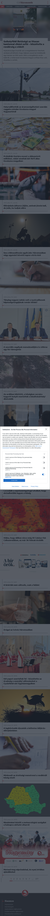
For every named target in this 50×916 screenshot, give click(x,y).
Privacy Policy (34, 486)
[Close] (46, 429)
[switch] (43, 457)
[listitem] (25, 454)
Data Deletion (15, 486)
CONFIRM (14, 480)
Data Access (25, 486)
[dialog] (25, 458)
